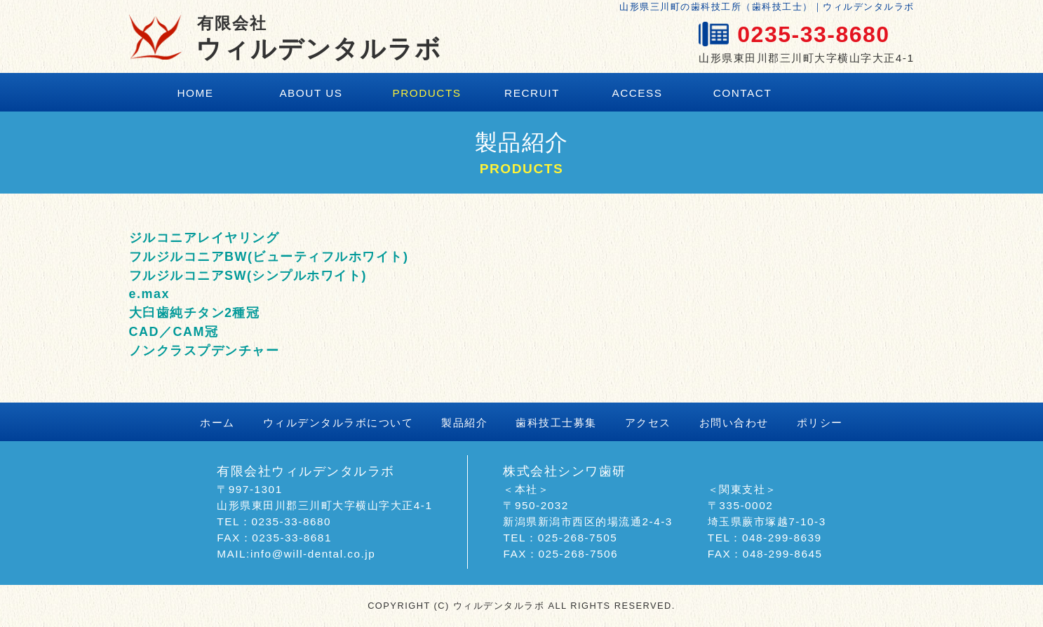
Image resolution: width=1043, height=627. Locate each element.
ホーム (217, 423)
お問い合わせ (734, 423)
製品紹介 (464, 423)
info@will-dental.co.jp (312, 554)
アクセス (648, 423)
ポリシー (820, 423)
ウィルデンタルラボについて (338, 423)
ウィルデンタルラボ (319, 38)
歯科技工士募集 (556, 423)
